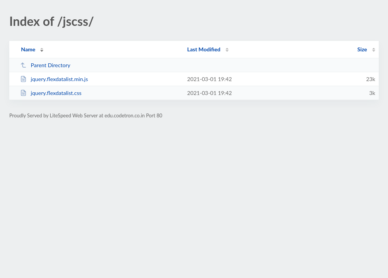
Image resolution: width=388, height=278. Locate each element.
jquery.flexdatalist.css (50, 93)
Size (362, 49)
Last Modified (203, 49)
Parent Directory (45, 65)
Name (28, 49)
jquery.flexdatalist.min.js (54, 79)
